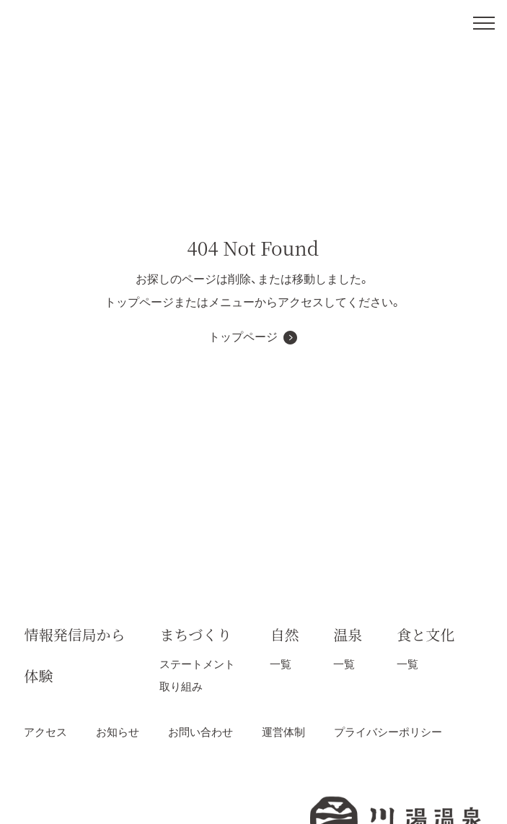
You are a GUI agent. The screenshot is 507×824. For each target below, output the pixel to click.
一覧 (280, 664)
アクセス (45, 732)
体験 (38, 675)
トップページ (243, 337)
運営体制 (283, 732)
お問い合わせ (200, 732)
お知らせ (117, 732)
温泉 (347, 634)
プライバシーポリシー (388, 732)
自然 (284, 634)
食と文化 (425, 634)
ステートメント (197, 664)
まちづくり (195, 634)
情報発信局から (74, 634)
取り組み (181, 686)
